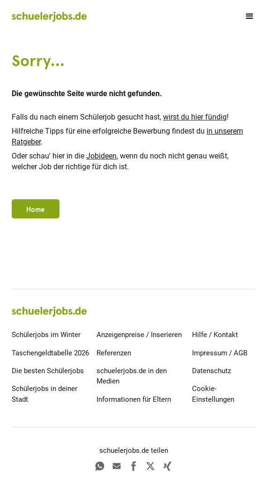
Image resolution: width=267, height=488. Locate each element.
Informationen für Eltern (133, 399)
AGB (240, 353)
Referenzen (113, 353)
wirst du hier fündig (195, 117)
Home (35, 209)
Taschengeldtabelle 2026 (50, 353)
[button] (245, 16)
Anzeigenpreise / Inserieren (139, 334)
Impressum (209, 353)
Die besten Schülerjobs (48, 371)
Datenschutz (211, 371)
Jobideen (101, 155)
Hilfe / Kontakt (215, 334)
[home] (49, 16)
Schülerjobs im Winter (46, 334)
